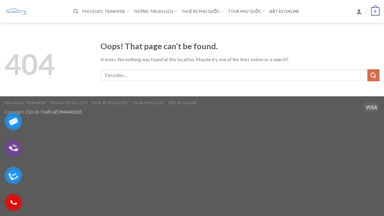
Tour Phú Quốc (246, 11)
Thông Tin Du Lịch (155, 11)
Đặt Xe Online (284, 11)
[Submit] (374, 75)
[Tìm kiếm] (76, 11)
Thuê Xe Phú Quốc (203, 11)
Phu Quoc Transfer (105, 11)
